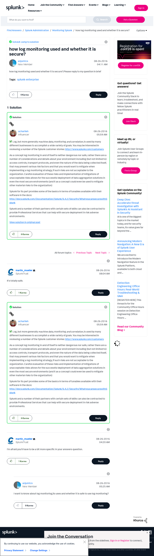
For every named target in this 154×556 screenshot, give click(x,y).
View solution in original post (24, 222)
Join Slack (131, 121)
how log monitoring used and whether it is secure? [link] (102, 30)
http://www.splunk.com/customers (84, 149)
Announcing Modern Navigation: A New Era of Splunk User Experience (130, 245)
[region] (44, 547)
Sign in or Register (119, 540)
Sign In (141, 8)
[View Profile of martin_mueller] (24, 270)
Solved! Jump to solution (25, 41)
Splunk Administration (37, 30)
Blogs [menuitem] (105, 4)
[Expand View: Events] (97, 4)
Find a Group (131, 170)
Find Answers (14, 30)
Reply (98, 94)
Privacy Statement (13, 550)
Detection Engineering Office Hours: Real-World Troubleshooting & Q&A (128, 289)
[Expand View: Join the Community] (63, 4)
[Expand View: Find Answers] (84, 4)
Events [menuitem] (92, 4)
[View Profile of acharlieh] (23, 131)
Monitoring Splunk (62, 30)
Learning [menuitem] (119, 4)
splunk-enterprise (28, 79)
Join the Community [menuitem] (51, 4)
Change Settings (38, 550)
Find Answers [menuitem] (75, 4)
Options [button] (139, 30)
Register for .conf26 (130, 65)
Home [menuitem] (31, 4)
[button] (106, 42)
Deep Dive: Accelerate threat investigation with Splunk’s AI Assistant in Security (130, 206)
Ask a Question (130, 19)
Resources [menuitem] (34, 10)
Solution (16, 117)
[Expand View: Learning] (124, 4)
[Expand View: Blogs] (109, 4)
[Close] (84, 541)
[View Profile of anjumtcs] (23, 61)
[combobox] (59, 19)
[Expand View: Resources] (40, 10)
